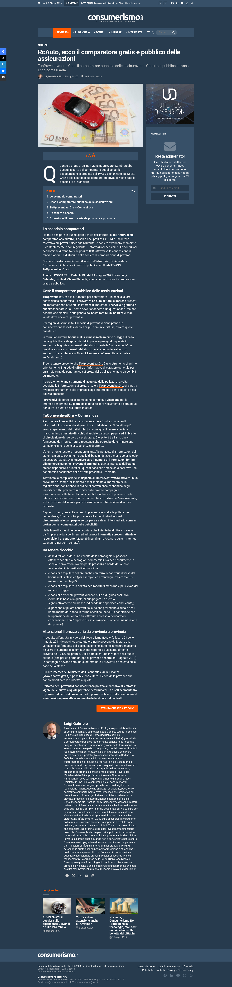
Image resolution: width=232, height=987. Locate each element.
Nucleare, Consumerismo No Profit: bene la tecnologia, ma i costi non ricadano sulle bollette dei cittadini (123, 925)
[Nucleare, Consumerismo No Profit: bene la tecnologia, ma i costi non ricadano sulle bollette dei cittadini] (124, 906)
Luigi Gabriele (51, 76)
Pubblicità (148, 970)
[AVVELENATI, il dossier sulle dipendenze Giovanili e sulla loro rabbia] (57, 906)
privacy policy (159, 176)
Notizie (61, 32)
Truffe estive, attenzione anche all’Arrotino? (87, 920)
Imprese (115, 32)
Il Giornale (187, 966)
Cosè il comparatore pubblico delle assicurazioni (81, 202)
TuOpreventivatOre (90, 363)
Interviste (134, 32)
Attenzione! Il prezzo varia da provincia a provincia (82, 218)
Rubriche (80, 32)
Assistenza (173, 966)
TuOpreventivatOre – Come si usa (71, 207)
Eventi (99, 32)
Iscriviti (161, 966)
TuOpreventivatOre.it (56, 269)
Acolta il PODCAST (55, 275)
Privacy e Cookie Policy (180, 970)
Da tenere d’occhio (62, 213)
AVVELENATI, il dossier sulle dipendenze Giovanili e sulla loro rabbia (56, 922)
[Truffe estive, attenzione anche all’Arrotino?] (90, 906)
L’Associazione (146, 966)
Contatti (160, 970)
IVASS (102, 173)
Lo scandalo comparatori (66, 196)
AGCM (109, 239)
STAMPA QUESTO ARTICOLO (117, 708)
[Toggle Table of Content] (131, 190)
